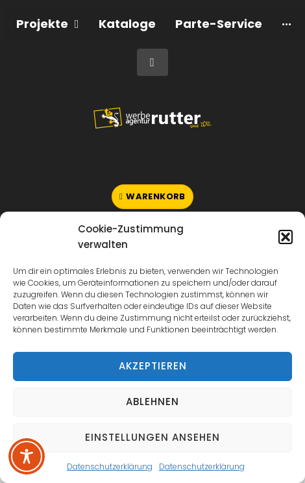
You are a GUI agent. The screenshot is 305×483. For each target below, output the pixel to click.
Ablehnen (152, 401)
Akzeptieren (153, 366)
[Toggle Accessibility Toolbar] (26, 456)
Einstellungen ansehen (152, 437)
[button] (285, 236)
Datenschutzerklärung (109, 466)
